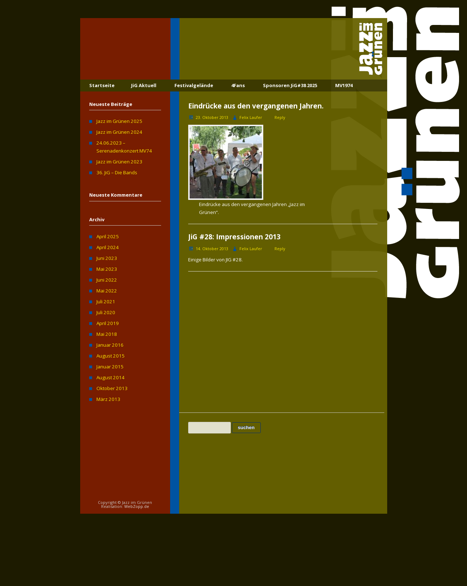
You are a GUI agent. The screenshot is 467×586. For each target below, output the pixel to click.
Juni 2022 (106, 280)
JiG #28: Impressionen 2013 (234, 236)
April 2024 (107, 247)
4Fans (238, 85)
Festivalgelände (193, 85)
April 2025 (107, 236)
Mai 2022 (106, 290)
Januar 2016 (110, 345)
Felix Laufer (250, 117)
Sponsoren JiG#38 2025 (290, 85)
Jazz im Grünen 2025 (119, 121)
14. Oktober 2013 (212, 248)
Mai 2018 (106, 334)
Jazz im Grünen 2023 (119, 161)
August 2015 (110, 355)
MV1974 (344, 85)
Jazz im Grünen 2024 (119, 132)
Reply (279, 117)
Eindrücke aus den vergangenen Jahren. (256, 106)
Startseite (101, 85)
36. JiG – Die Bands (116, 172)
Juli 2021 (105, 301)
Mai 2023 (106, 269)
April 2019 (107, 323)
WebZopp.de (136, 506)
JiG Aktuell (143, 85)
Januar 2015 (110, 366)
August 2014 (110, 377)
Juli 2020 (105, 312)
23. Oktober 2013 (212, 117)
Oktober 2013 (111, 388)
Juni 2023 (106, 258)
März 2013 (108, 399)
